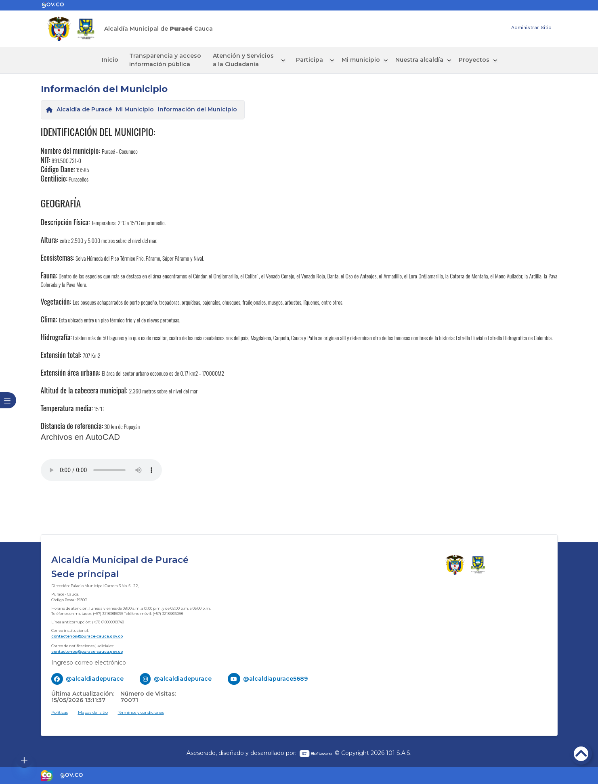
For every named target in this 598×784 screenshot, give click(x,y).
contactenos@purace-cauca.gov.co (87, 635)
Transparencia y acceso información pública (172, 59)
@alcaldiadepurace (95, 678)
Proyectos (462, 59)
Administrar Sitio (531, 27)
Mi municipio (350, 59)
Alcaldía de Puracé (84, 109)
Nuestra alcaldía (408, 59)
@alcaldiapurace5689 (275, 678)
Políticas (59, 712)
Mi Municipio (135, 109)
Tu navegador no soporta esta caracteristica (101, 470)
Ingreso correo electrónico (88, 662)
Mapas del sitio (93, 712)
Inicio (121, 59)
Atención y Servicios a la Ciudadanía (244, 59)
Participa (303, 59)
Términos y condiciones (141, 712)
